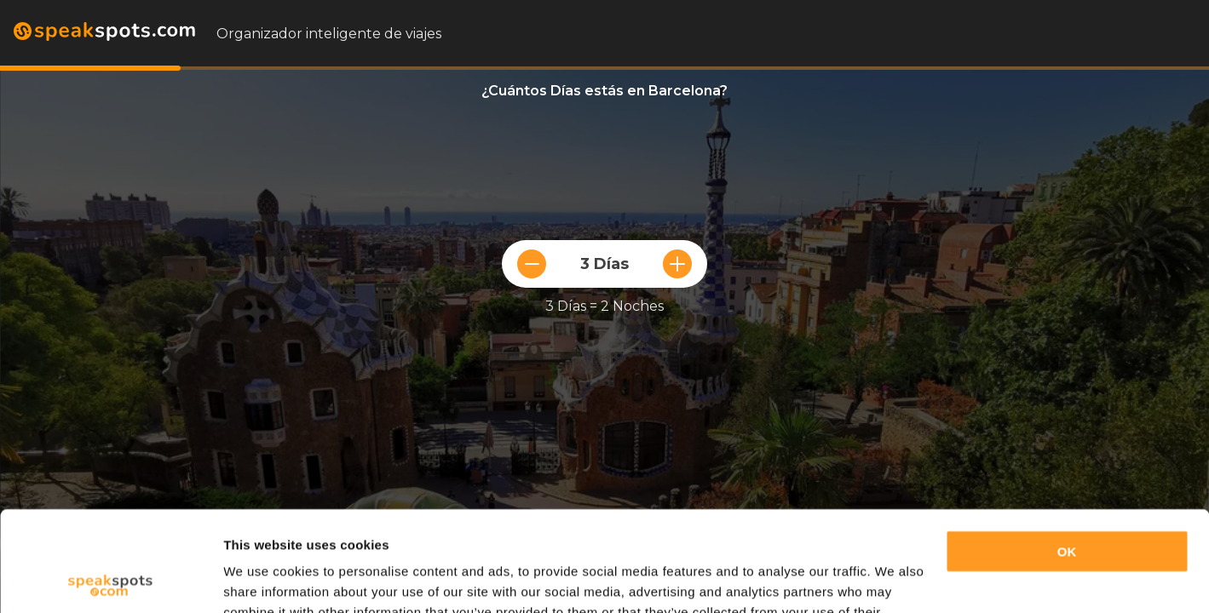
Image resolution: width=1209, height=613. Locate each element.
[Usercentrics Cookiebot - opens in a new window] (110, 580)
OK (1067, 451)
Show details (262, 579)
